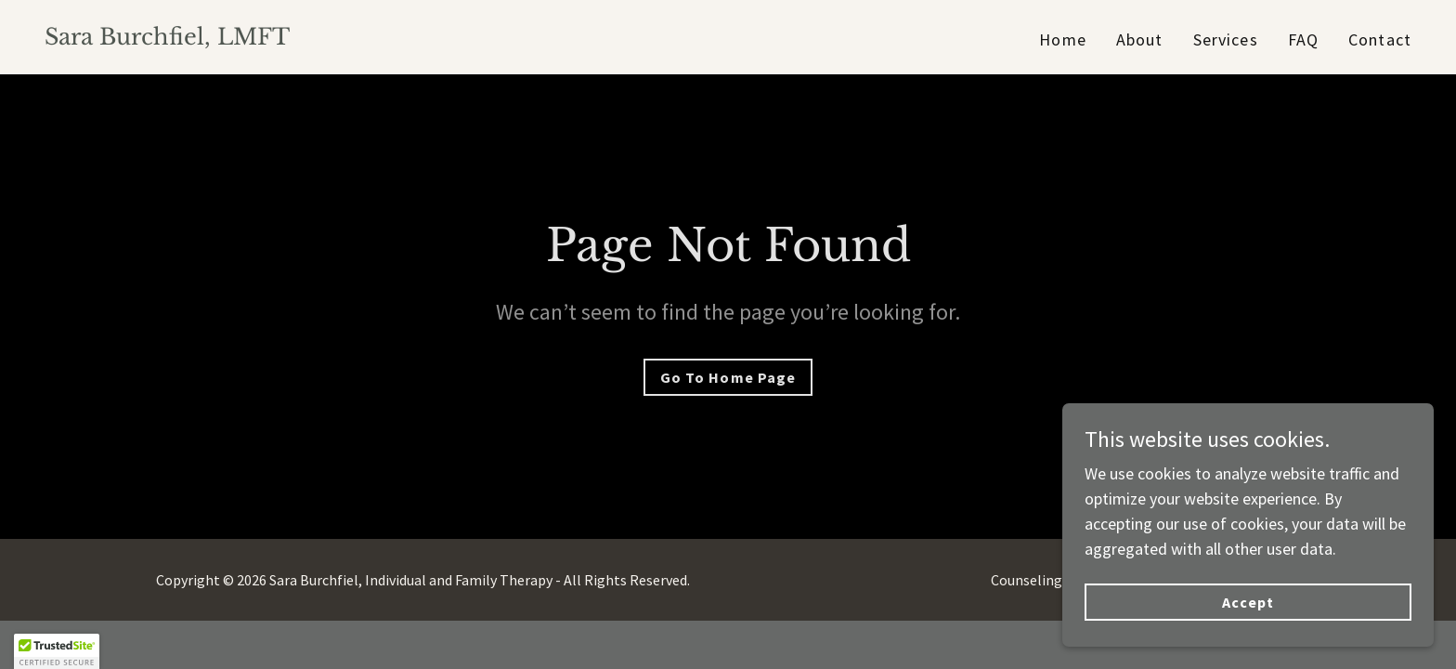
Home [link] (1062, 39)
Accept (1248, 615)
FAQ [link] (1303, 39)
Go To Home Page (727, 377)
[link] (167, 38)
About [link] (1140, 39)
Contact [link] (1379, 39)
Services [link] (1225, 39)
